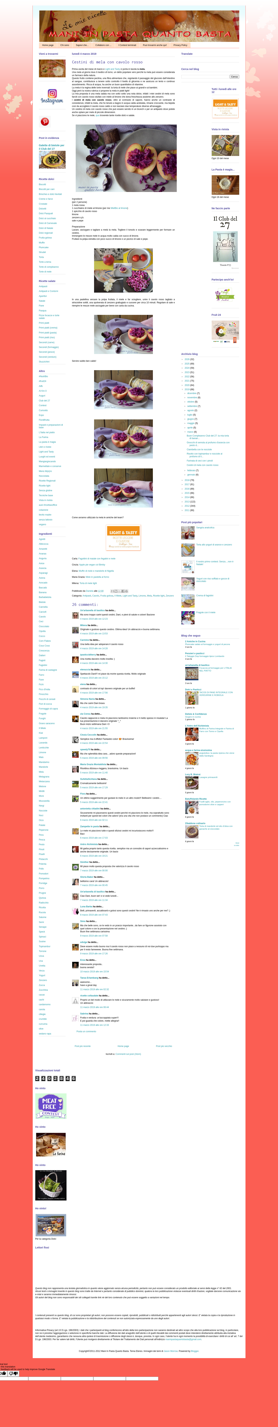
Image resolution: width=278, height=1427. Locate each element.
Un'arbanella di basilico (92, 610)
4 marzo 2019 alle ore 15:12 (94, 678)
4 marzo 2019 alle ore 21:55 (94, 728)
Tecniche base (46, 495)
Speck (42, 931)
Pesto (42, 844)
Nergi (41, 805)
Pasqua (42, 310)
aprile (190, 427)
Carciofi (42, 612)
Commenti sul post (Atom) (128, 1054)
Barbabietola (45, 597)
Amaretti (43, 549)
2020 (187, 385)
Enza (82, 960)
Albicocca (43, 544)
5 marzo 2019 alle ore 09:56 (94, 758)
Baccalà (43, 587)
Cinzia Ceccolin (88, 735)
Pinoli (41, 849)
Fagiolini (43, 665)
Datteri (42, 655)
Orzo (41, 820)
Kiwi (41, 733)
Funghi (42, 718)
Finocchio (43, 694)
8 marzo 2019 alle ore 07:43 (94, 915)
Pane (41, 305)
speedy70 (85, 749)
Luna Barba (86, 906)
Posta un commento (86, 1031)
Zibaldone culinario (195, 823)
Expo (41, 415)
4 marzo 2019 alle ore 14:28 (94, 648)
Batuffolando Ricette (196, 799)
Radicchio (44, 902)
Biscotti (42, 184)
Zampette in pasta (89, 826)
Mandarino (44, 762)
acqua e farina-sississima (198, 750)
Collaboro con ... (103, 45)
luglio (190, 415)
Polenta (42, 864)
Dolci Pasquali (46, 213)
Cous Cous (44, 645)
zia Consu (85, 714)
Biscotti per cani (47, 189)
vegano (42, 524)
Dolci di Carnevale (48, 223)
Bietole (42, 602)
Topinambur (45, 946)
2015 (187, 493)
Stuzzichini (44, 361)
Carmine (84, 640)
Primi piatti (44, 323)
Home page (48, 45)
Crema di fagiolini (204, 595)
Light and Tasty (112, 69)
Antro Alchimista (89, 844)
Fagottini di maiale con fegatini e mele (96, 558)
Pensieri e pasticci (195, 653)
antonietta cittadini (90, 808)
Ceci (41, 621)
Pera (41, 835)
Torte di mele (45, 271)
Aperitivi (43, 296)
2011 (187, 510)
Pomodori (43, 873)
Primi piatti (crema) (48, 327)
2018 (187, 480)
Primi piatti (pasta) (48, 332)
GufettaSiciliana (88, 779)
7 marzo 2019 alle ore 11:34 (94, 900)
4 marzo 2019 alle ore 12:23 (94, 619)
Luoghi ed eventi (47, 456)
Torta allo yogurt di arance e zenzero (214, 544)
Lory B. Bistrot (192, 774)
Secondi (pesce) (47, 352)
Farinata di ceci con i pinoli (200, 460)
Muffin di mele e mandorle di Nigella (96, 571)
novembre (192, 397)
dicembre (192, 393)
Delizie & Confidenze (196, 714)
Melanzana (44, 781)
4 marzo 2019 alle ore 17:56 (94, 692)
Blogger (195, 1351)
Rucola (42, 912)
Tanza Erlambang (89, 978)
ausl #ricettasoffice (48, 505)
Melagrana (44, 776)
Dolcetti (42, 208)
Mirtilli (42, 791)
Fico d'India (44, 689)
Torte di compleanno (49, 267)
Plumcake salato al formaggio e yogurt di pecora (207, 644)
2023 (187, 372)
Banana (42, 592)
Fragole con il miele (205, 612)
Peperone (44, 830)
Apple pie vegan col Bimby (92, 564)
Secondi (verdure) (47, 357)
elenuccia (85, 669)
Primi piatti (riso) (47, 337)
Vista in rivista (46, 500)
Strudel (42, 252)
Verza (42, 970)
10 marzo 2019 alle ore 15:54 (94, 971)
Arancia (42, 568)
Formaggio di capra (48, 708)
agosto (190, 410)
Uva (41, 961)
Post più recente (83, 1046)
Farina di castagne (48, 670)
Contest (42, 405)
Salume (42, 917)
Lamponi (43, 738)
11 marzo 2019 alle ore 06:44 (94, 1007)
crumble (43, 1019)
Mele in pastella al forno (97, 577)
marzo (190, 432)
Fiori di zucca (45, 704)
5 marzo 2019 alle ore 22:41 (94, 802)
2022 (187, 376)
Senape (42, 927)
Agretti (42, 539)
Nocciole (43, 810)
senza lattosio (45, 519)
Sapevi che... (82, 45)
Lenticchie (44, 747)
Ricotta (42, 907)
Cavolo (95, 595)
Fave (41, 679)
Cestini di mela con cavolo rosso (202, 465)
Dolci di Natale (46, 228)
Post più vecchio (164, 1046)
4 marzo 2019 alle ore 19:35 (94, 707)
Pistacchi (43, 859)
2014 (187, 497)
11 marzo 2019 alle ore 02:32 (94, 989)
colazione (43, 510)
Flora (83, 793)
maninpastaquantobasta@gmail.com (183, 1339)
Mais (41, 757)
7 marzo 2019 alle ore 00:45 (94, 885)
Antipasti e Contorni (48, 291)
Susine (42, 941)
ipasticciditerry (88, 654)
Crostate (43, 204)
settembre (192, 406)
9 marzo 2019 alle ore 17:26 (94, 953)
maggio (191, 423)
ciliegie (42, 1014)
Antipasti (87, 595)
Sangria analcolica (205, 527)
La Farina (43, 437)
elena (83, 684)
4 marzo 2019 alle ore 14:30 (94, 663)
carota (42, 1009)
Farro (41, 675)
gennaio (191, 474)
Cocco (42, 636)
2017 (187, 484)
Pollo (41, 868)
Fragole (42, 713)
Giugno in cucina (193, 717)
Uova (41, 956)
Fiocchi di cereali (47, 699)
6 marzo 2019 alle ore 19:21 (94, 856)
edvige (83, 942)
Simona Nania (87, 699)
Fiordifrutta (44, 420)
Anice (41, 563)
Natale (42, 301)
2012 (187, 506)
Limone (142, 595)
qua (97, 115)
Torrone (42, 951)
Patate (42, 825)
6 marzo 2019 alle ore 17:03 (94, 838)
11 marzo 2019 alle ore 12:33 (94, 1025)
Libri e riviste (45, 447)
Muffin (42, 242)
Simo (83, 921)
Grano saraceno (47, 723)
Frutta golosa (106, 595)
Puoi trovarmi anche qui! (155, 45)
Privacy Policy (180, 45)
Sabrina (84, 1013)
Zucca (42, 985)
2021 (187, 381)
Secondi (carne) (47, 342)
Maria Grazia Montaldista (93, 764)
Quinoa (42, 898)
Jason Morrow (171, 1351)
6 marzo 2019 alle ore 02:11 (94, 820)
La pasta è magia (47, 442)
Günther (84, 862)
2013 (187, 501)
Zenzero (170, 595)
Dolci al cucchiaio (47, 218)
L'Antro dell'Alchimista (197, 726)
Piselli (42, 854)
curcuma (43, 1024)
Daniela (90, 591)
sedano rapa (45, 1033)
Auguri (42, 395)
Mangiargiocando (47, 461)
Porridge (43, 883)
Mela (149, 595)
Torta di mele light (88, 583)
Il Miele (117, 595)
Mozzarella (44, 801)
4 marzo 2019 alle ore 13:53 (94, 633)
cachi (41, 999)
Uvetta (42, 965)
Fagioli (42, 660)
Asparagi (43, 573)
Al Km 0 (43, 391)
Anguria (42, 558)
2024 (187, 368)
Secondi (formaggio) (49, 347)
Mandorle (43, 767)
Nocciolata (44, 476)
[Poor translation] (13, 1374)
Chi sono (64, 45)
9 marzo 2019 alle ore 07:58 (94, 935)
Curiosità (43, 410)
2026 (187, 359)
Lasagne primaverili (208, 777)
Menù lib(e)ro (45, 471)
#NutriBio (43, 376)
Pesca (42, 839)
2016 (187, 489)
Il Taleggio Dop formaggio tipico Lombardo (204, 656)
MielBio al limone (119, 208)
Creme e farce (46, 199)
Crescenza (44, 650)
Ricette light (159, 595)
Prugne (42, 893)
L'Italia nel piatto (47, 432)
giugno (190, 419)
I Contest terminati (127, 45)
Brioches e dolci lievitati (50, 194)
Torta (41, 257)
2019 (187, 389)
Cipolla (42, 631)
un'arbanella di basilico (197, 665)
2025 (187, 363)
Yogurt (42, 975)
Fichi (41, 684)
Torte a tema (45, 262)
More (41, 796)
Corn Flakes (45, 641)
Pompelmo (44, 878)
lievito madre (45, 514)
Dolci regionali (46, 233)
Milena (83, 625)
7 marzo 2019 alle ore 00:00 (94, 870)
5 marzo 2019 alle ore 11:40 (94, 772)
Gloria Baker (86, 877)
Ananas (42, 553)
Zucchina (43, 990)
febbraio (191, 470)
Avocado (43, 582)
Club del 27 (44, 400)
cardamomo (45, 1004)
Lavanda (43, 742)
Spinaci (42, 936)
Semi (41, 922)
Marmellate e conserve (50, 466)
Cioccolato (44, 626)
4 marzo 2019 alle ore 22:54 (94, 743)
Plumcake (44, 247)
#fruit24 (42, 381)
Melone (42, 786)
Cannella (43, 607)
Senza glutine (45, 490)
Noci (41, 815)
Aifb (41, 386)
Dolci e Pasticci (193, 689)
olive (41, 1028)
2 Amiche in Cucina (195, 641)
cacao (42, 994)
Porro (41, 888)
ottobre (191, 401)
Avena (42, 578)
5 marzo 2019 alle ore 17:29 (94, 787)
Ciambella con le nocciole (199, 449)
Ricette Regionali (47, 480)
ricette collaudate (89, 995)
